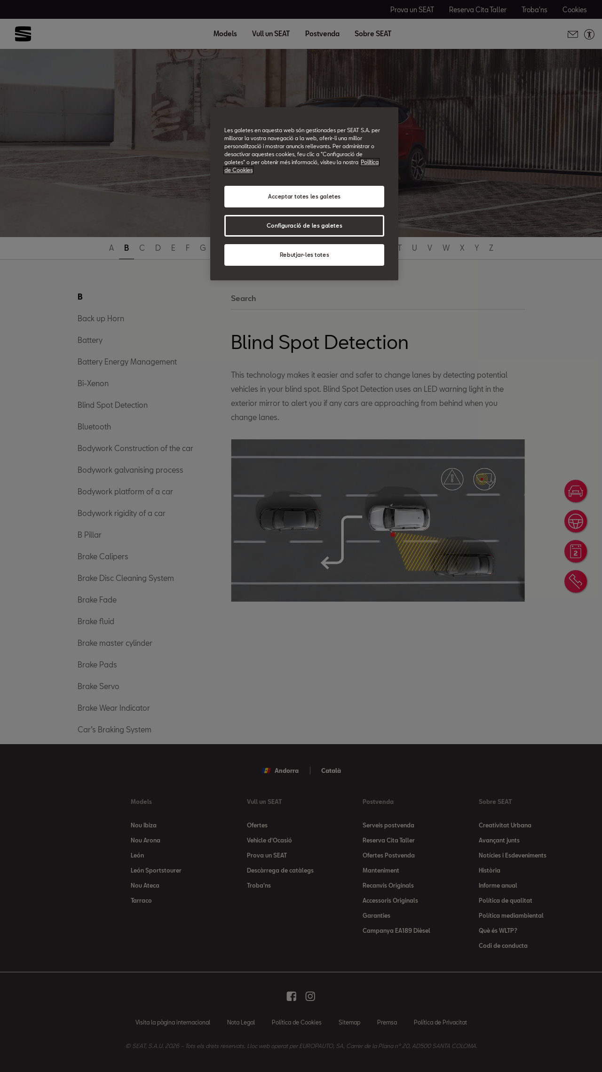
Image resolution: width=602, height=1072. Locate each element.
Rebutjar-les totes (304, 255)
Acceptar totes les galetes (304, 196)
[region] (304, 193)
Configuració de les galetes (304, 225)
